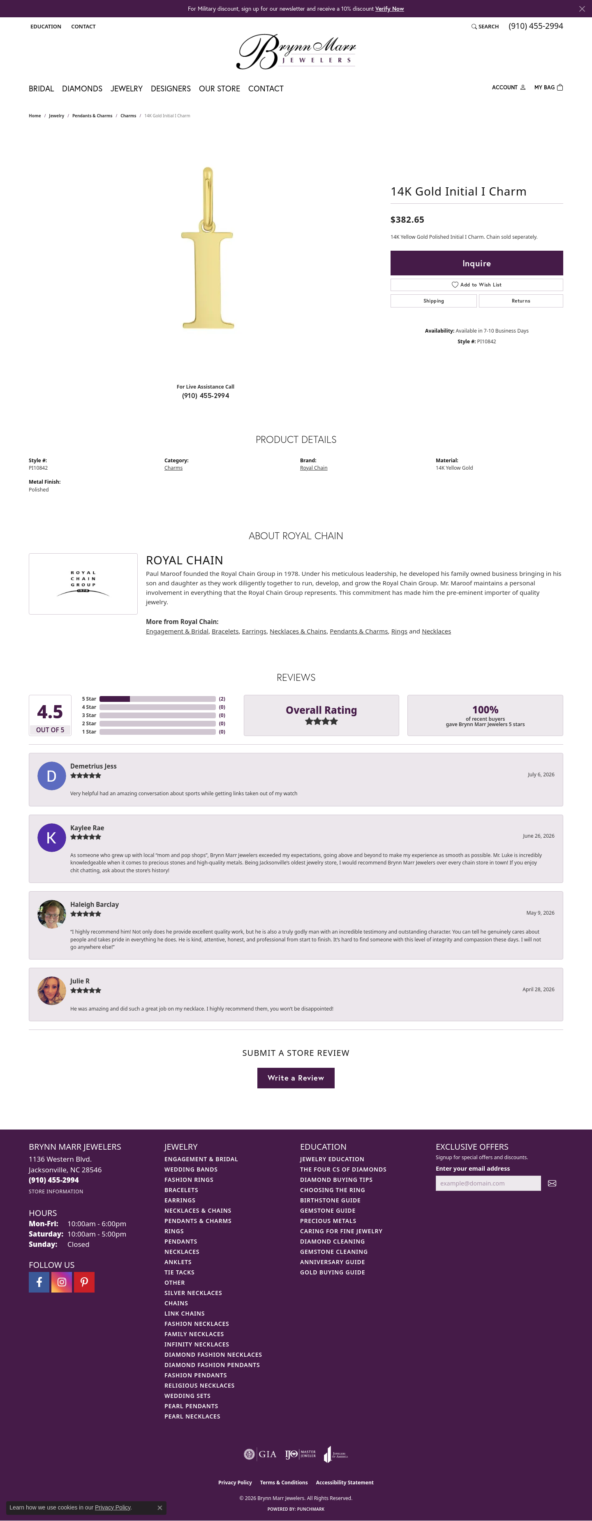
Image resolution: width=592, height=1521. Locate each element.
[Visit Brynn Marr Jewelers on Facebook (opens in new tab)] (39, 1282)
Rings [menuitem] (174, 1231)
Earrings (254, 631)
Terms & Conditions (284, 1482)
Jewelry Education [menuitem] (332, 1159)
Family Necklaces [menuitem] (194, 1334)
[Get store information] (56, 1191)
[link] (82, 26)
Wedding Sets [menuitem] (187, 1396)
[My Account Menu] (509, 86)
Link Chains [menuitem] (184, 1313)
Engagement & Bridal (177, 631)
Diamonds (82, 88)
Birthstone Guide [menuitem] (330, 1200)
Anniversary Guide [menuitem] (332, 1262)
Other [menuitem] (174, 1282)
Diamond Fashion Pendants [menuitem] (212, 1365)
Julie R (80, 981)
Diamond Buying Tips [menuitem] (336, 1179)
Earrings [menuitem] (180, 1200)
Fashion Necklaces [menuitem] (196, 1324)
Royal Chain (314, 467)
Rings (399, 631)
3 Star (89, 715)
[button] (45, 26)
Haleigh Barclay (94, 904)
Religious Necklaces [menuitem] (199, 1385)
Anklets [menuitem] (178, 1262)
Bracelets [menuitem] (181, 1190)
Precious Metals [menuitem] (328, 1221)
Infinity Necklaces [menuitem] (196, 1344)
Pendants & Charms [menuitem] (198, 1221)
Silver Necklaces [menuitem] (193, 1293)
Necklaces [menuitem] (181, 1251)
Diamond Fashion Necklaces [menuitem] (213, 1354)
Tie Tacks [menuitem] (179, 1272)
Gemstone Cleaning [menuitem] (334, 1251)
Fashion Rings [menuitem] (188, 1179)
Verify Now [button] (389, 8)
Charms (128, 116)
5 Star (89, 698)
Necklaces (436, 631)
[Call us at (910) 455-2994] (54, 1180)
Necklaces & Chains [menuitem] (197, 1210)
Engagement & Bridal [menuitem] (201, 1159)
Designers (171, 88)
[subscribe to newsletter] (552, 1183)
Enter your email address (473, 1168)
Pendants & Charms (92, 116)
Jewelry (127, 88)
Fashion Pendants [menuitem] (195, 1375)
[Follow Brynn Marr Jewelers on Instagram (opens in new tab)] (61, 1282)
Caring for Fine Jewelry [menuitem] (341, 1231)
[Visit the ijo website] (300, 1454)
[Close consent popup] (159, 1507)
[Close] (582, 9)
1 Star (89, 731)
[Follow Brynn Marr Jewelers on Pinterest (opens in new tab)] (84, 1282)
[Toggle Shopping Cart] (548, 86)
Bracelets (225, 631)
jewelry (56, 116)
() (222, 698)
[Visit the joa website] (336, 1454)
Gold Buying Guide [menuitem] (332, 1272)
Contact (266, 88)
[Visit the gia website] (260, 1454)
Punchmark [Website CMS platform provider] (311, 1509)
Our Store (219, 88)
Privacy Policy (235, 1482)
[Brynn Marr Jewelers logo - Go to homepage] (296, 51)
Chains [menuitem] (176, 1303)
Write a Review (296, 1078)
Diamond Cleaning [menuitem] (332, 1241)
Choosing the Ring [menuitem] (332, 1190)
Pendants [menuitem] (180, 1241)
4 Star (89, 706)
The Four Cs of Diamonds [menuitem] (343, 1169)
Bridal (41, 88)
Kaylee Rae (87, 828)
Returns (521, 301)
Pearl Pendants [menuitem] (191, 1406)
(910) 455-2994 (205, 395)
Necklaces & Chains (298, 631)
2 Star (89, 723)
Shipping (433, 301)
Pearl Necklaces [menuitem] (192, 1416)
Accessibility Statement (345, 1482)
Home (35, 116)
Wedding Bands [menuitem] (191, 1169)
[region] (205, 253)
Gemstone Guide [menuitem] (328, 1210)
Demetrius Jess (93, 766)
